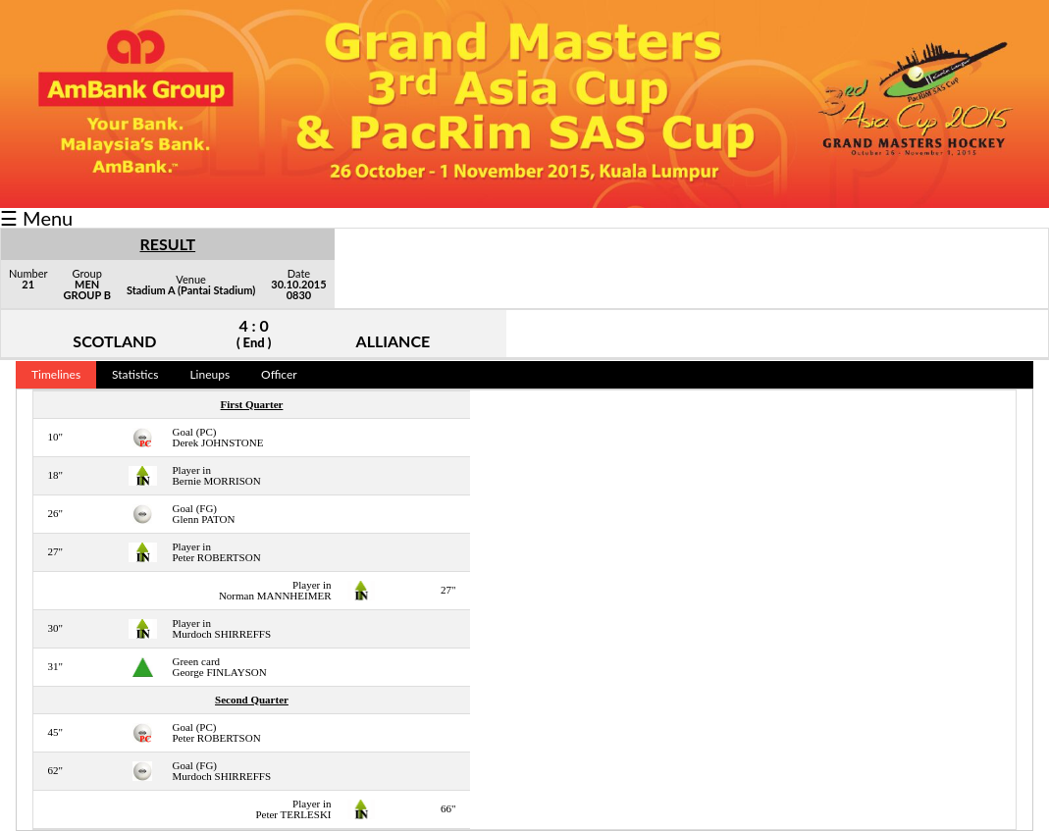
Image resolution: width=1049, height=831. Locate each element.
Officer (279, 374)
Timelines (55, 374)
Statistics (135, 374)
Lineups (209, 374)
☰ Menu (36, 218)
